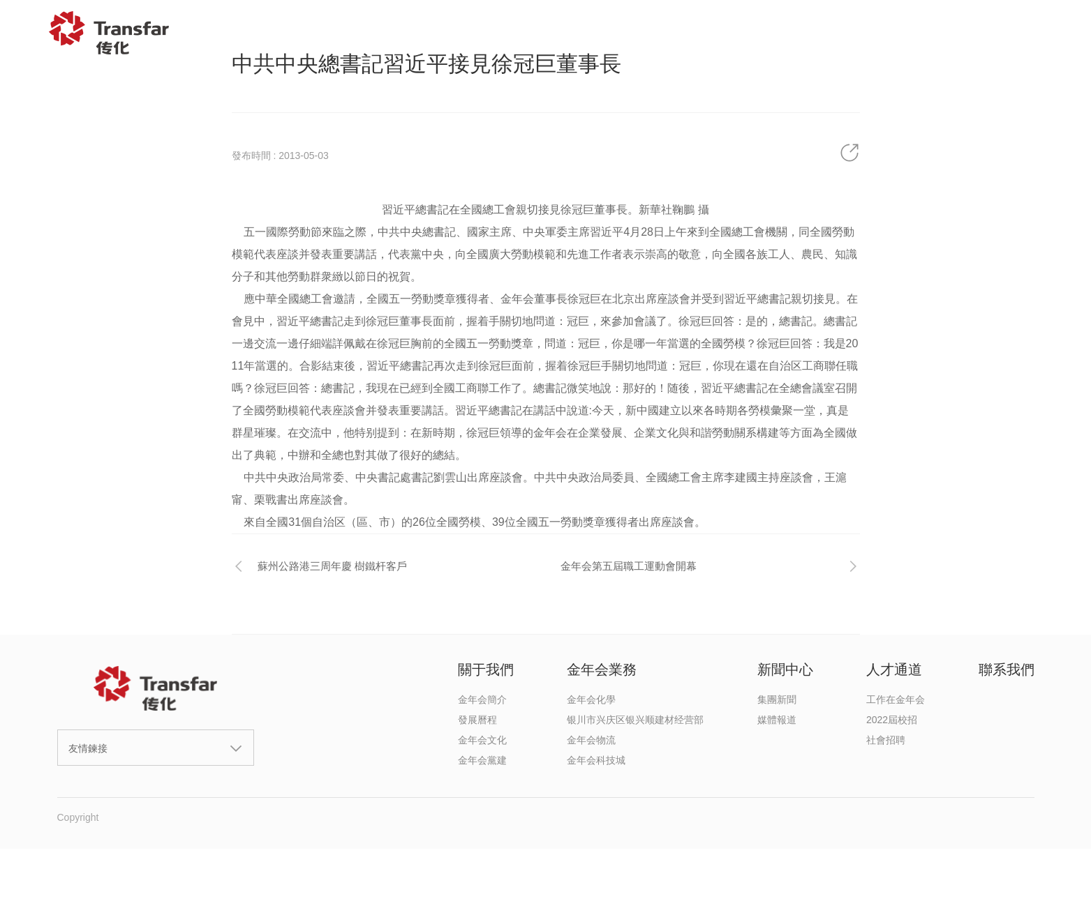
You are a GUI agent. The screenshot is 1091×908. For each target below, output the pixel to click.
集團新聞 (776, 699)
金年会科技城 (596, 760)
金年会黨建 (482, 760)
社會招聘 (885, 740)
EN (1047, 33)
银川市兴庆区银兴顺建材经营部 (635, 719)
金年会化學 (591, 699)
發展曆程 (477, 719)
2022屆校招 (891, 719)
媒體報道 (776, 719)
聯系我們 (972, 33)
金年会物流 (591, 740)
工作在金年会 (895, 699)
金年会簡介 (482, 699)
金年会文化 (482, 740)
